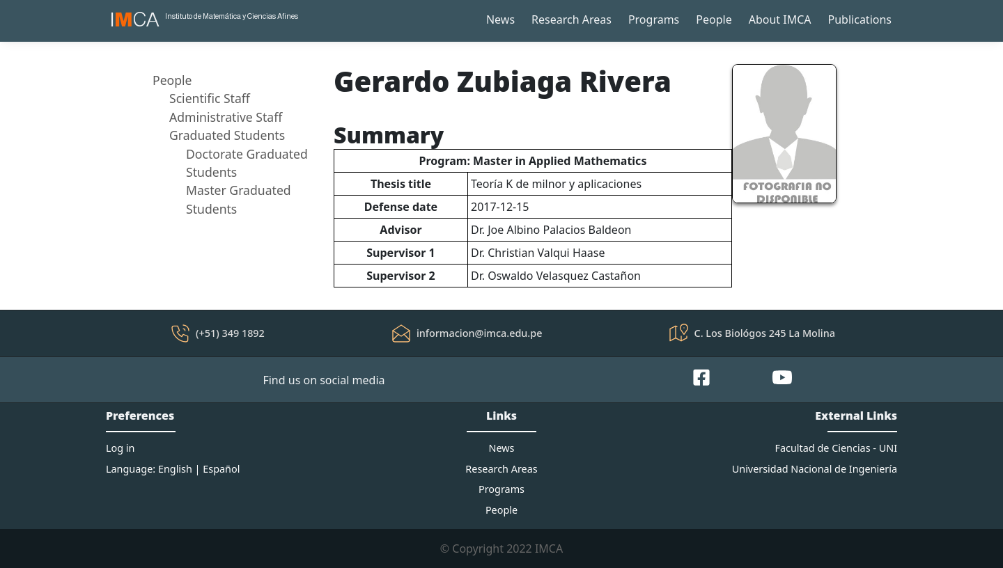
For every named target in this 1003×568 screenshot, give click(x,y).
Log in (120, 448)
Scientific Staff (209, 98)
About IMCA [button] (780, 19)
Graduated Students (227, 135)
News (500, 19)
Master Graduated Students (238, 199)
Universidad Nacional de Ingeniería (814, 468)
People (713, 19)
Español (221, 468)
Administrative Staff (225, 117)
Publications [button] (860, 19)
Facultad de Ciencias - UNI (836, 448)
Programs (653, 19)
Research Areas (571, 19)
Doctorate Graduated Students (247, 162)
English (175, 468)
